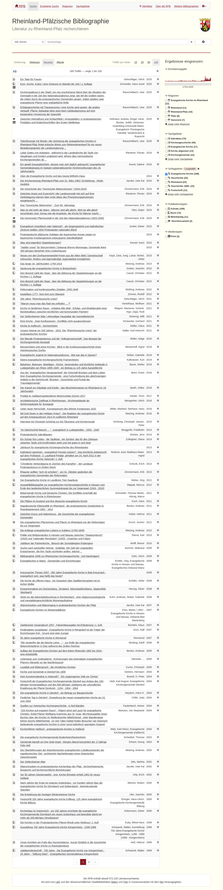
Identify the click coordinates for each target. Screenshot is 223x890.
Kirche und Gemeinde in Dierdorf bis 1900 (43, 671)
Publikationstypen (176, 204)
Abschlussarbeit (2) (178, 221)
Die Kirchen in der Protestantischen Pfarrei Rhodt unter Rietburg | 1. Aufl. (59, 822)
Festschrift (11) (176, 190)
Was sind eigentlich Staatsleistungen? (40, 242)
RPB (20, 6)
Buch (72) (173, 212)
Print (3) (172, 236)
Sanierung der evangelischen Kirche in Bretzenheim (48, 268)
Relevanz (35, 62)
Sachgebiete (83, 6)
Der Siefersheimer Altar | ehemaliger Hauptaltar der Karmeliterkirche (57, 316)
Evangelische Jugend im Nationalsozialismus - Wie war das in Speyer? (58, 355)
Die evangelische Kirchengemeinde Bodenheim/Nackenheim (53, 737)
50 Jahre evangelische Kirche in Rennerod (43, 638)
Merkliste (145, 6)
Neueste (48, 62)
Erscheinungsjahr (176, 69)
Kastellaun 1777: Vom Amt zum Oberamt (42, 294)
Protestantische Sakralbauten (36, 434)
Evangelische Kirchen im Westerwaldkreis (43, 610)
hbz (162, 882)
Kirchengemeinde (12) (179, 155)
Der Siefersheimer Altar (32, 761)
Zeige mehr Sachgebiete (179, 159)
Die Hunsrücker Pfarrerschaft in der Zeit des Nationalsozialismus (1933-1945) (62, 218)
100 (156, 62)
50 (149, 62)
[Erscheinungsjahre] (188, 87)
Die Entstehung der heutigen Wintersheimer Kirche (47, 794)
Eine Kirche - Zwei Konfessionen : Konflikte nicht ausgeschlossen (55, 321)
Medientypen (173, 231)
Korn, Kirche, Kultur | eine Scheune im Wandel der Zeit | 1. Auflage (56, 84)
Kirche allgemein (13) (179, 151)
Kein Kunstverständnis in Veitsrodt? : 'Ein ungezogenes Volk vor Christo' (59, 676)
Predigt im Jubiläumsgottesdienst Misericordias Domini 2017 (52, 396)
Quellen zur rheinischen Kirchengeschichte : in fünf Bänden (52, 705)
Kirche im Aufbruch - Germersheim (39, 325)
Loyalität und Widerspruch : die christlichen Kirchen (48, 667)
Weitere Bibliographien (186, 6)
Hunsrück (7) (175, 120)
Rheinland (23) (176, 182)
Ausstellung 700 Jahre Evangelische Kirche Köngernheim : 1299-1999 (58, 827)
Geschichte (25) (176, 178)
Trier (125, 882)
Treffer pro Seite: (121, 62)
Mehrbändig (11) (176, 216)
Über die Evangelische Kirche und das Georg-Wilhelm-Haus (52, 176)
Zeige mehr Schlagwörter (179, 194)
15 (135, 62)
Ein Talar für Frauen (31, 79)
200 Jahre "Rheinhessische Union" (39, 298)
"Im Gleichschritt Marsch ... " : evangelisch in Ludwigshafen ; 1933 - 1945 (59, 429)
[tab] (20, 62)
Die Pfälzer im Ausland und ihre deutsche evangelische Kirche (53, 501)
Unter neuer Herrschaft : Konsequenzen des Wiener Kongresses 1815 (58, 408)
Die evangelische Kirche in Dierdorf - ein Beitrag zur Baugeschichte (56, 693)
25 (142, 62)
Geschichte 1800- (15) (179, 186)
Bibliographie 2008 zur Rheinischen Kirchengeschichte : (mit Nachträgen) (59, 556)
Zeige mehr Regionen (177, 124)
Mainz (114, 882)
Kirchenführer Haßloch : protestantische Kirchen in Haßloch (52, 729)
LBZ (58, 882)
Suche (33, 6)
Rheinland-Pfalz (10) (179, 111)
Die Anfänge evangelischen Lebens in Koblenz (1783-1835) (52, 530)
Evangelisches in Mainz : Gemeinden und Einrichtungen (50, 560)
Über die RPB (163, 6)
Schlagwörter (174, 168)
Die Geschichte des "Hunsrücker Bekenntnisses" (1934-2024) (53, 189)
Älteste (60, 62)
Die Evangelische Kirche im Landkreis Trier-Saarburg (49, 480)
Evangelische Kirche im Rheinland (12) (186, 102)
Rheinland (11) (176, 107)
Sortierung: (20, 62)
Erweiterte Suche (49, 6)
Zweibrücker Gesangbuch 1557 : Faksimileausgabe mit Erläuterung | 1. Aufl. (61, 625)
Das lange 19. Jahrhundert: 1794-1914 (41, 263)
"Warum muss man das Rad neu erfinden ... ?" (45, 303)
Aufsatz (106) (175, 208)
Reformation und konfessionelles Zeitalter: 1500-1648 (49, 289)
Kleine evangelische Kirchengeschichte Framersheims (49, 359)
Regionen (67, 6)
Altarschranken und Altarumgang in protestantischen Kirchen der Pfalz (58, 605)
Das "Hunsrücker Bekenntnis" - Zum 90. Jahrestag (47, 205)
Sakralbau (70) (175, 138)
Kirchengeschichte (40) (180, 142)
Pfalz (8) (172, 116)
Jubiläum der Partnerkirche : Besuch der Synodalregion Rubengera (56, 543)
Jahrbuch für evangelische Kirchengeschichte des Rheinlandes (54, 447)
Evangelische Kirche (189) (182, 173)
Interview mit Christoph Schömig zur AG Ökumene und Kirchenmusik (57, 421)
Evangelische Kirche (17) (181, 146)
